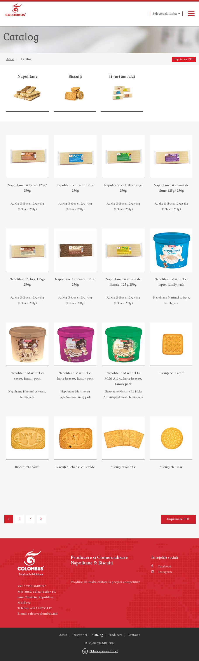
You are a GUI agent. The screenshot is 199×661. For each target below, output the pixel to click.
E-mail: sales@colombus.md (37, 614)
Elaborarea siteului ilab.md (104, 651)
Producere (115, 635)
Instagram (161, 572)
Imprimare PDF (183, 59)
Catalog (26, 59)
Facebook (161, 566)
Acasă (10, 59)
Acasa (63, 635)
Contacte (133, 635)
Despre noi (79, 635)
